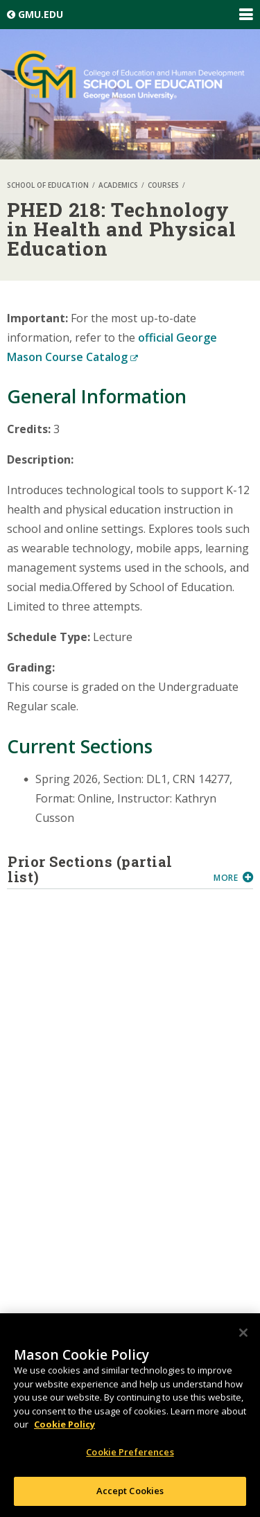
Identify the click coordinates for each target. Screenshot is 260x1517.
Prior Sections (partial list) (105, 869)
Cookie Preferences (129, 1452)
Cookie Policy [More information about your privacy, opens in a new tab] (64, 1425)
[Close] (243, 1333)
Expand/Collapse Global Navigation (245, 14)
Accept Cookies (130, 1491)
